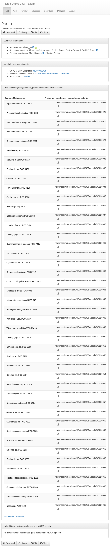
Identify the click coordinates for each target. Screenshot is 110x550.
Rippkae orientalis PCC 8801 (19, 103)
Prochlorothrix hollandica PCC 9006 (22, 113)
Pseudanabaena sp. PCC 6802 (20, 132)
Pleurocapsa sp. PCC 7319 (18, 319)
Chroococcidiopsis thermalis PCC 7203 (23, 281)
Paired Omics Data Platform (19, 3)
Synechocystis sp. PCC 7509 (19, 394)
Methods (61, 11)
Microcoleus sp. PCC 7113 (18, 365)
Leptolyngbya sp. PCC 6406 (18, 225)
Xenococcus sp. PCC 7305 (18, 253)
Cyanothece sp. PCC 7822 (18, 422)
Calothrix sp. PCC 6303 (16, 178)
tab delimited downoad (14, 516)
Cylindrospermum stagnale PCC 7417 (23, 244)
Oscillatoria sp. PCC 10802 (18, 197)
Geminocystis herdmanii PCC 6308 (22, 487)
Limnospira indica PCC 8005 (19, 291)
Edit (34, 32)
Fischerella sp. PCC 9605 (17, 468)
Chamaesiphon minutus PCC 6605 (21, 141)
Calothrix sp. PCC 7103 (16, 450)
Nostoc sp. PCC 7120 (16, 506)
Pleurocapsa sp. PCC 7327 (18, 206)
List (7, 11)
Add (15, 11)
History (22, 32)
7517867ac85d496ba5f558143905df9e (51, 74)
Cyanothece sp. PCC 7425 (18, 263)
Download (48, 11)
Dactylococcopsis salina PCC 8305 (22, 431)
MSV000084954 (40, 71)
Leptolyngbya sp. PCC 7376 (18, 234)
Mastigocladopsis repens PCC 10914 (22, 478)
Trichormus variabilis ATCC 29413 (21, 328)
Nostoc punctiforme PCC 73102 (20, 216)
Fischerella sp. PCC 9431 (17, 169)
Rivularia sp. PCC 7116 (16, 356)
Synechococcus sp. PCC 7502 (20, 384)
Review (24, 11)
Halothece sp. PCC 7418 (17, 150)
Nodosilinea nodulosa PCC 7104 (20, 403)
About (72, 11)
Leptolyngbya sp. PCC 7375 (18, 337)
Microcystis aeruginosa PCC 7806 (21, 309)
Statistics (36, 11)
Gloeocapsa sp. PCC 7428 (18, 412)
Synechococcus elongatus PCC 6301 (23, 496)
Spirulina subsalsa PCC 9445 (19, 440)
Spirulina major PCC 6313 (18, 160)
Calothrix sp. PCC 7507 (16, 375)
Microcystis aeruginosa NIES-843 (21, 300)
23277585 (25, 76)
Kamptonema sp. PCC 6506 (18, 347)
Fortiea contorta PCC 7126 (18, 188)
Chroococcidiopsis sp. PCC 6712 (21, 272)
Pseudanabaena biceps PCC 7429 (21, 122)
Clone (44, 32)
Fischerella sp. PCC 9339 (17, 459)
